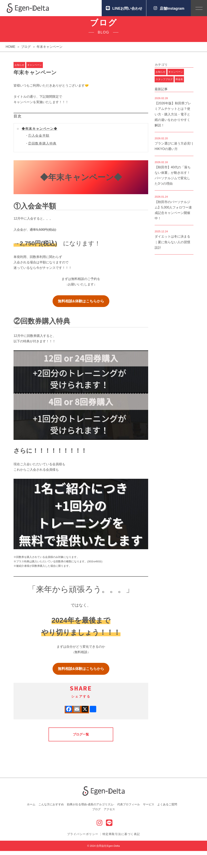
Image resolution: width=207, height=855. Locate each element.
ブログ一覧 (81, 738)
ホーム (31, 808)
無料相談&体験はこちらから (81, 305)
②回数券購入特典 (42, 147)
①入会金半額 (39, 139)
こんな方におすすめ (51, 808)
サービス (148, 808)
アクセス (109, 813)
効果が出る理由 (90, 808)
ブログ (96, 813)
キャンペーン (34, 69)
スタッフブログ (164, 83)
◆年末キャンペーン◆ (39, 132)
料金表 (179, 83)
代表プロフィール (128, 808)
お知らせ (19, 69)
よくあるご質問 (167, 808)
